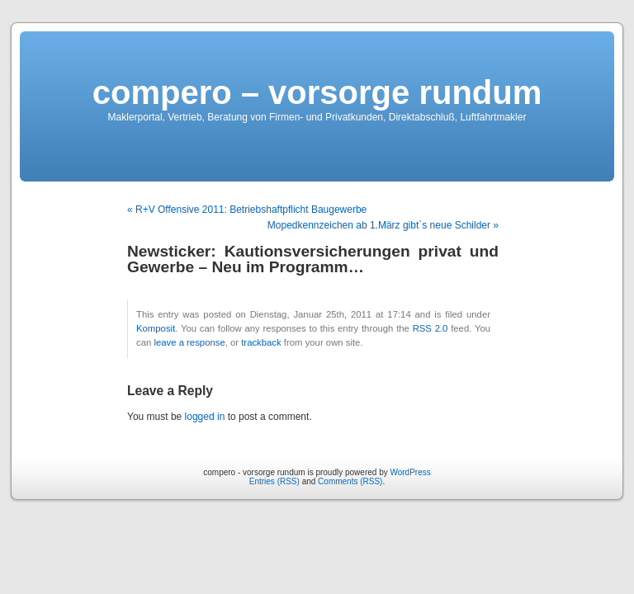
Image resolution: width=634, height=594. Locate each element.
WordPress (410, 472)
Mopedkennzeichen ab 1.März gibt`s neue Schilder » (383, 225)
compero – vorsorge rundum (317, 92)
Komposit (155, 328)
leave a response (189, 342)
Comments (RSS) (350, 481)
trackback (261, 342)
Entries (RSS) (274, 481)
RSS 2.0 (430, 328)
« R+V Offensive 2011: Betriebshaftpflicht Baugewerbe (247, 209)
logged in (205, 416)
